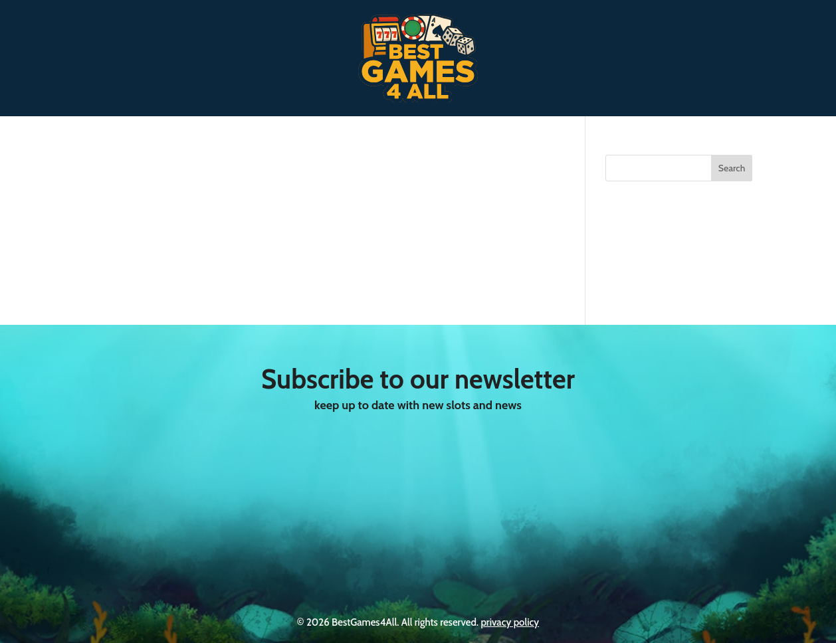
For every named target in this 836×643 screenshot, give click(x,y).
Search (732, 168)
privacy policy (509, 622)
